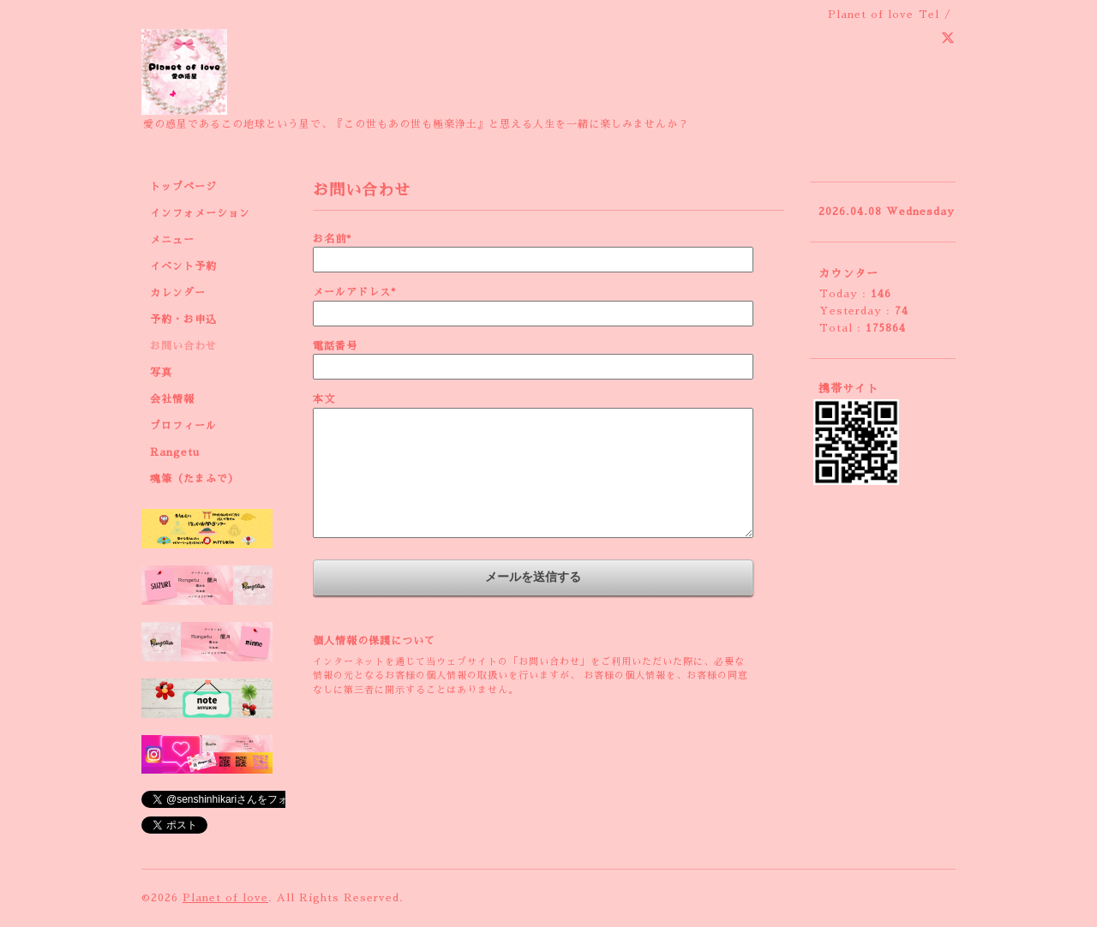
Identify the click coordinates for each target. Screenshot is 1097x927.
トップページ (183, 187)
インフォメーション (200, 213)
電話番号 (335, 346)
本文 (324, 399)
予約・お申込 (183, 319)
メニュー (172, 240)
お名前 (332, 239)
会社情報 (172, 399)
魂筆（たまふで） (194, 479)
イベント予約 (183, 266)
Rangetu (175, 452)
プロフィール (183, 426)
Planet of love (225, 898)
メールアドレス (354, 292)
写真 (161, 373)
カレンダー (178, 293)
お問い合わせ (183, 346)
